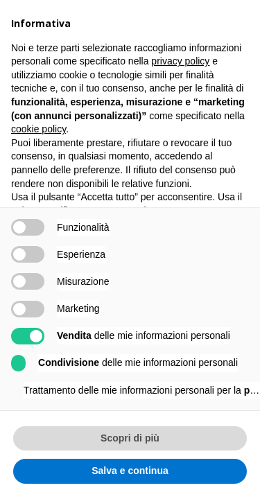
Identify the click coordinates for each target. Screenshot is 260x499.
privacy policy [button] (180, 61)
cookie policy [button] (38, 128)
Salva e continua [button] (130, 470)
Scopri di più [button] (130, 438)
